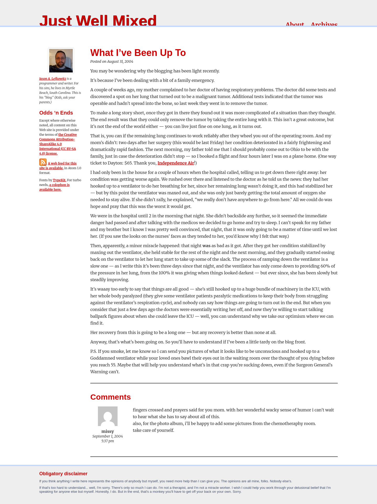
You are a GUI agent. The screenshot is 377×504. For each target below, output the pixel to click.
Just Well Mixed (98, 21)
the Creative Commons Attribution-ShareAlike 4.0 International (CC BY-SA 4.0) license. (58, 144)
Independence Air (176, 163)
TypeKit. (59, 180)
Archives (324, 25)
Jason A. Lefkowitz (52, 79)
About (295, 25)
